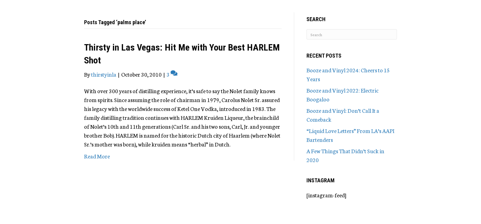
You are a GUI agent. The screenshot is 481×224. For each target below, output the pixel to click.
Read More (97, 156)
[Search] (351, 34)
